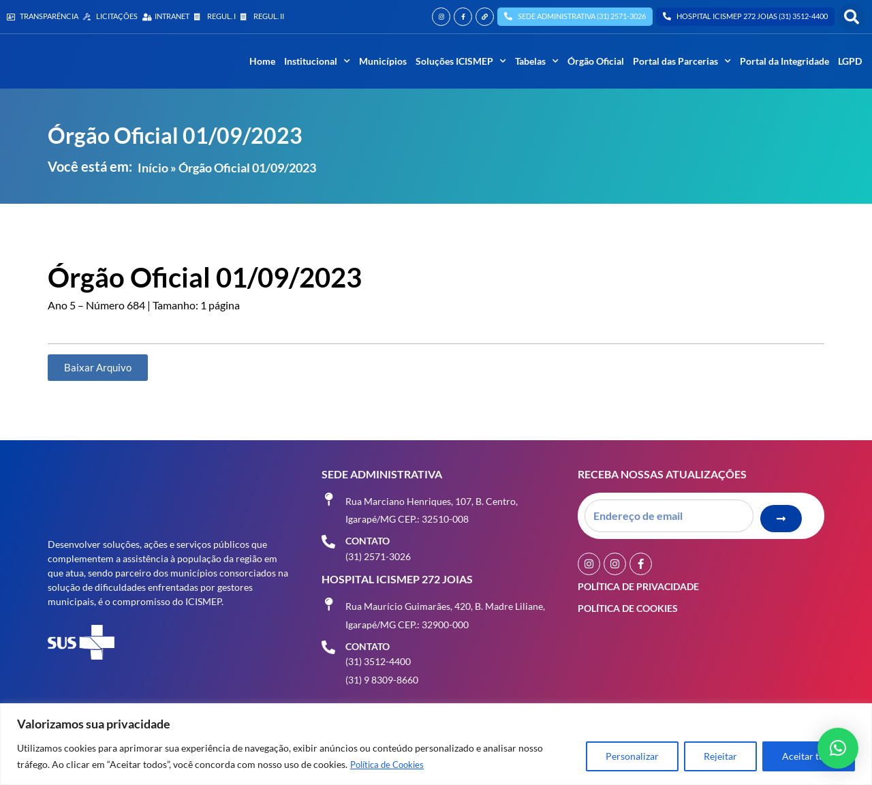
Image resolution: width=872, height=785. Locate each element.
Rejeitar (720, 757)
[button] (851, 17)
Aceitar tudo (808, 757)
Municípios (383, 61)
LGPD (850, 61)
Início (153, 167)
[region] (436, 744)
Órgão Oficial (595, 61)
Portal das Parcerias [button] (682, 61)
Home (262, 61)
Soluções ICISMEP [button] (461, 61)
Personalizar (632, 757)
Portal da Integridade (784, 61)
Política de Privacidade (638, 582)
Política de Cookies (390, 765)
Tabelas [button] (537, 61)
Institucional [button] (317, 61)
